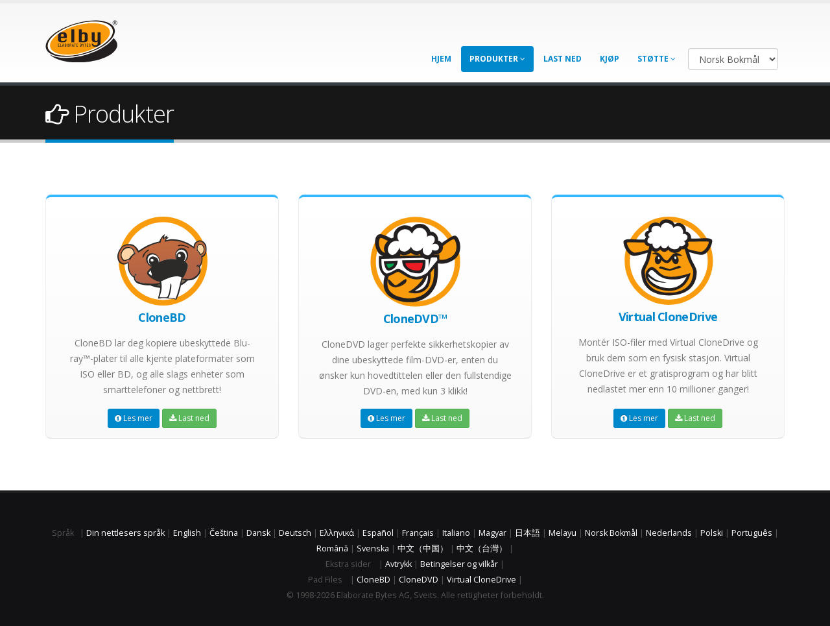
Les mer (133, 418)
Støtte (656, 58)
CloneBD (373, 579)
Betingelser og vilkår (459, 564)
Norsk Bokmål (611, 532)
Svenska (373, 548)
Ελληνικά (337, 532)
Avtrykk (398, 564)
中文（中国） (422, 548)
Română (332, 548)
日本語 (527, 532)
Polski (711, 532)
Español (378, 532)
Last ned (562, 58)
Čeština (223, 532)
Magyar (492, 532)
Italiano (456, 532)
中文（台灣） (481, 548)
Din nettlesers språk (125, 532)
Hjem (441, 58)
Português (751, 532)
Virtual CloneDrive (481, 579)
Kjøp (609, 58)
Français (418, 532)
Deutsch (295, 532)
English (187, 532)
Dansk (258, 532)
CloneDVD (418, 579)
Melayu (562, 532)
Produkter (497, 58)
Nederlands (669, 532)
